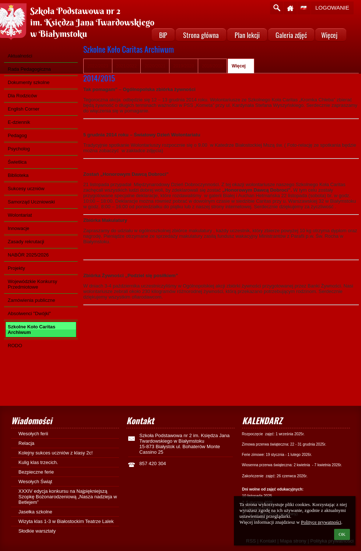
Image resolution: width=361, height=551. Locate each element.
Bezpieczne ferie (36, 472)
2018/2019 (212, 66)
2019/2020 (183, 66)
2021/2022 (126, 66)
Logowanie (332, 7)
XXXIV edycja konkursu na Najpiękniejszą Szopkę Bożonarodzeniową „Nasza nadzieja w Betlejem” (67, 496)
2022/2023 (97, 66)
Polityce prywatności (321, 522)
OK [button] (342, 534)
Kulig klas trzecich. (40, 462)
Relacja (26, 443)
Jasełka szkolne (35, 512)
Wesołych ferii (33, 433)
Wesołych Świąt (35, 481)
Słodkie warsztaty (37, 531)
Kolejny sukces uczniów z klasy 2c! (55, 453)
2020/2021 (154, 66)
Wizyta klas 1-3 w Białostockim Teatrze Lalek (65, 521)
